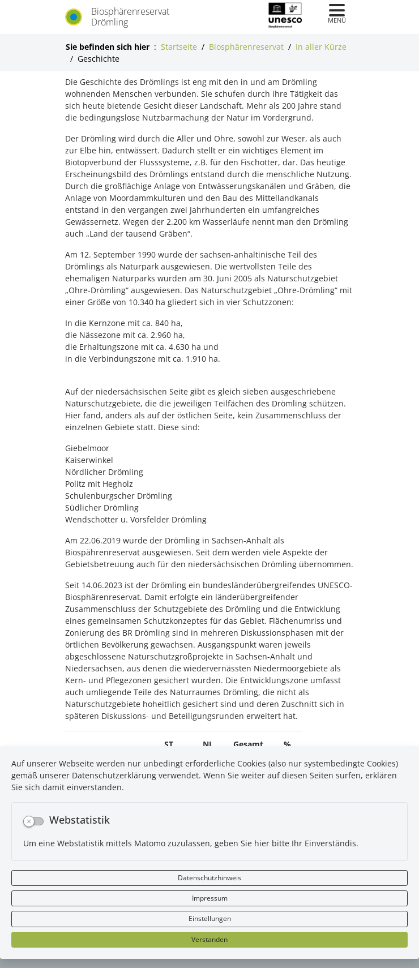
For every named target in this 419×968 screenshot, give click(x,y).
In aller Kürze (321, 46)
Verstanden (209, 939)
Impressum (210, 898)
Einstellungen (210, 918)
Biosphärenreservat (246, 46)
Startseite (179, 46)
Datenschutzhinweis (209, 878)
